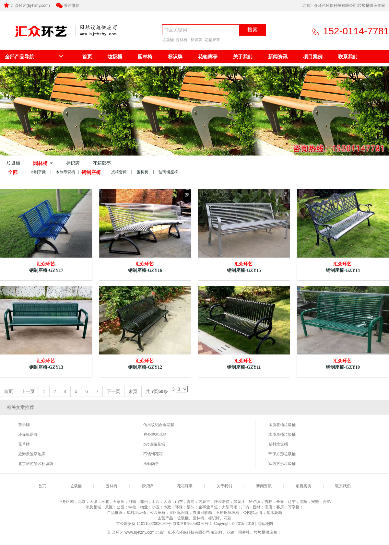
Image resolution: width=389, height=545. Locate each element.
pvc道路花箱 (154, 444)
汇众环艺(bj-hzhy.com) (26, 5)
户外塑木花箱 (155, 434)
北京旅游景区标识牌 (35, 463)
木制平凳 (38, 172)
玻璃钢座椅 (168, 172)
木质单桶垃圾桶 (282, 434)
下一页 (113, 391)
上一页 (28, 391)
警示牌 (24, 425)
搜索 (252, 29)
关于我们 (243, 56)
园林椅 (181, 40)
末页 (132, 391)
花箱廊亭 (212, 40)
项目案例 (313, 56)
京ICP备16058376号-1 (193, 523)
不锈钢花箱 (153, 454)
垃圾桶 (168, 40)
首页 (87, 56)
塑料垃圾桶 (278, 444)
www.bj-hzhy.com (139, 532)
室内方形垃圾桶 (282, 463)
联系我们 (348, 56)
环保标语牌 (28, 434)
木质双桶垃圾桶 (282, 425)
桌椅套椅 (119, 172)
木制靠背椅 (65, 172)
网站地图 (265, 523)
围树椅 (142, 172)
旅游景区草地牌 (31, 454)
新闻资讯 (278, 56)
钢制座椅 (91, 172)
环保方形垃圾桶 (282, 454)
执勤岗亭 (151, 463)
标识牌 (196, 40)
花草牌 (24, 444)
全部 (13, 172)
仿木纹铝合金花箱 (158, 425)
